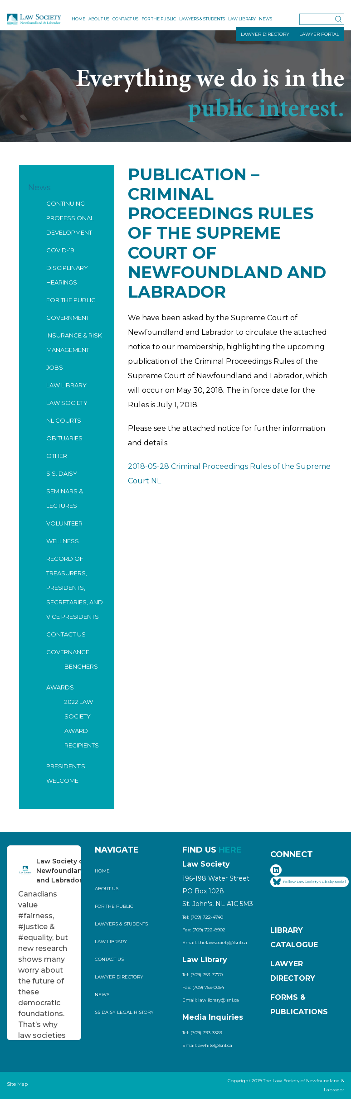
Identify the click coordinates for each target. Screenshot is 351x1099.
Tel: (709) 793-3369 (202, 1033)
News (265, 18)
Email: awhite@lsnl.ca (207, 1045)
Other (56, 455)
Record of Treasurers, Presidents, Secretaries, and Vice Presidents (74, 587)
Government (67, 317)
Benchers (81, 666)
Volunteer (64, 523)
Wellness (62, 541)
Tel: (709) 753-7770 (202, 975)
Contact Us (125, 18)
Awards (60, 687)
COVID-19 (60, 250)
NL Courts (63, 420)
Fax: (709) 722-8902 (203, 930)
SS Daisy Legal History (124, 1012)
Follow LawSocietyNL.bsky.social (309, 881)
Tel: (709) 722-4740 (202, 917)
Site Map (17, 1084)
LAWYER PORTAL (319, 34)
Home (78, 18)
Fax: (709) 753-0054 (203, 987)
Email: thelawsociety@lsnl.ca (214, 942)
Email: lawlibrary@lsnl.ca (210, 1000)
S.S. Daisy (61, 473)
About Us (98, 18)
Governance (67, 652)
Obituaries (64, 438)
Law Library (242, 18)
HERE (230, 850)
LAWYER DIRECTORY (265, 34)
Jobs (54, 367)
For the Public (158, 18)
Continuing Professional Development (70, 218)
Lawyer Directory (119, 977)
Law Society (67, 402)
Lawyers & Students (202, 18)
